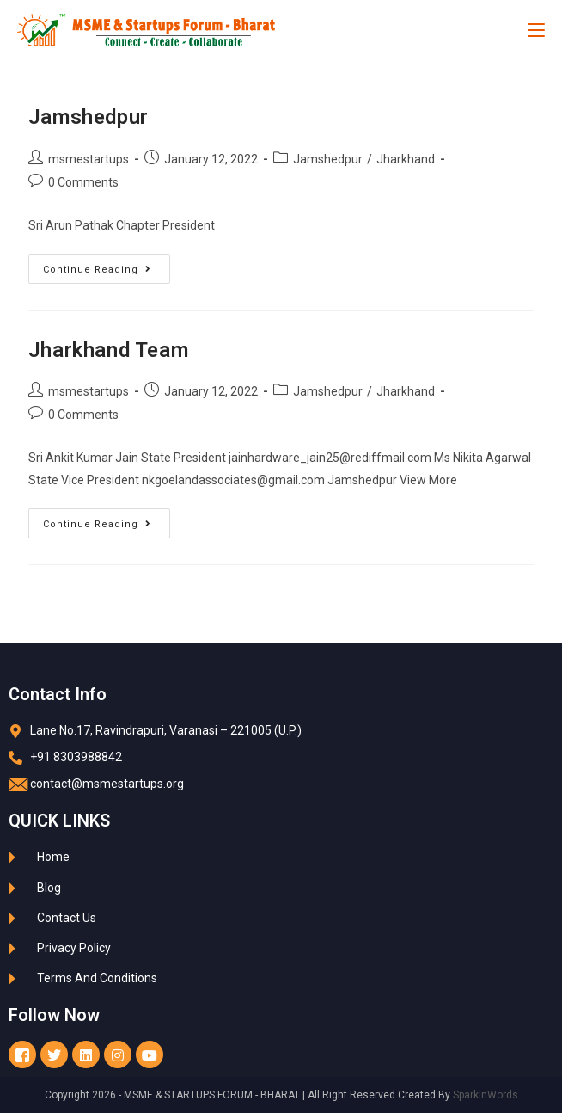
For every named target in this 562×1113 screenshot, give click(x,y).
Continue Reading (106, 264)
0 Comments (83, 182)
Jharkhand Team (108, 350)
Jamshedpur (88, 117)
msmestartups (88, 159)
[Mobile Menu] (536, 30)
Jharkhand (405, 159)
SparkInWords (485, 1095)
